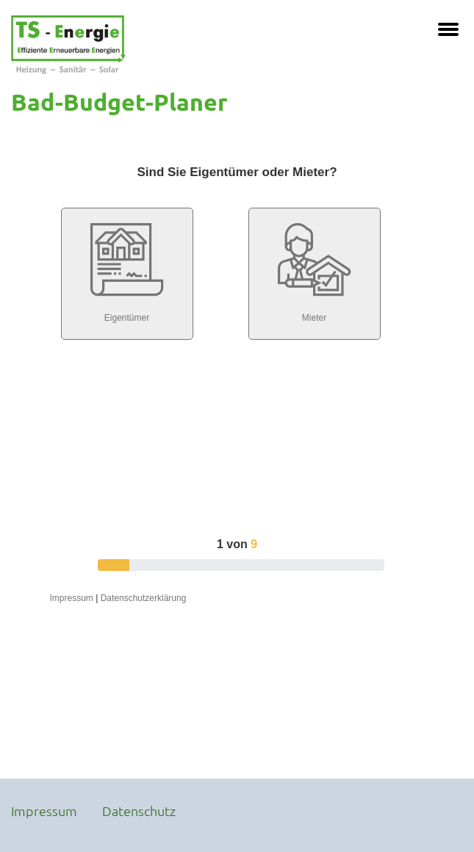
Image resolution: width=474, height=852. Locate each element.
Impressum (44, 810)
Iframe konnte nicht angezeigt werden (237, 445)
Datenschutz (139, 810)
